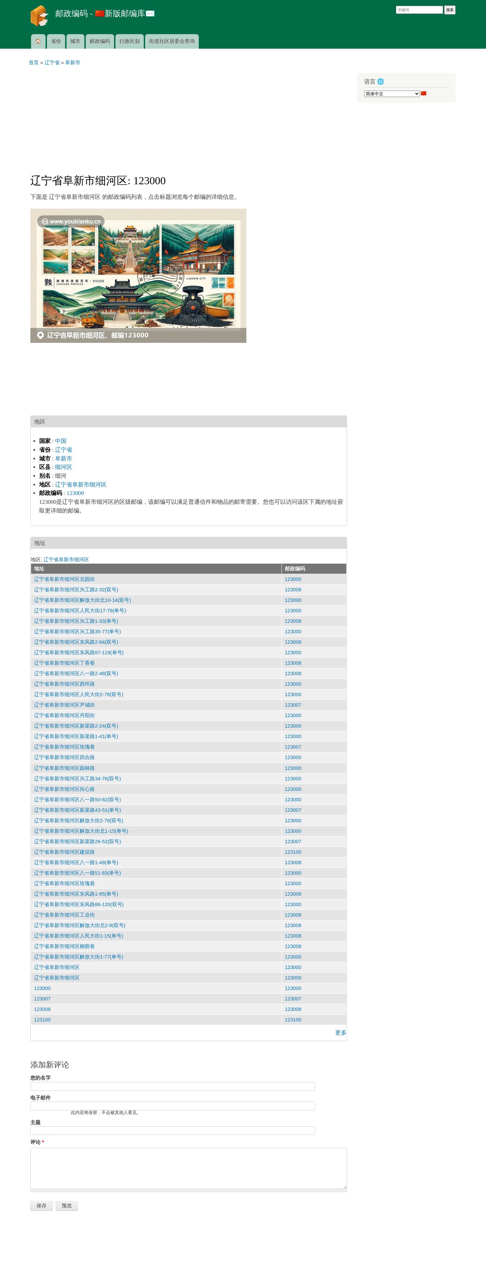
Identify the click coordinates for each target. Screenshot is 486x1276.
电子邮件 (40, 1098)
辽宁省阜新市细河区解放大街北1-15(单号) (81, 831)
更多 (341, 1033)
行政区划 (129, 41)
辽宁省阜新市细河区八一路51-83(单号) (77, 873)
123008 (293, 589)
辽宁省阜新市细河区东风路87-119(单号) (79, 652)
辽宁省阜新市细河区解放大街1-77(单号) (78, 957)
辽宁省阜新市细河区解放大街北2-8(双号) (80, 925)
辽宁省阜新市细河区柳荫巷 (64, 946)
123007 (293, 705)
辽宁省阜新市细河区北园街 (64, 579)
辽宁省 (63, 450)
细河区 (63, 467)
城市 (75, 41)
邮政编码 (100, 41)
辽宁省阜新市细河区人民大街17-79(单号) (80, 610)
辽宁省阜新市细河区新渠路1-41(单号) (76, 736)
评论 (37, 1142)
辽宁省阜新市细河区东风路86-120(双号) (79, 904)
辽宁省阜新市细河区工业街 (64, 915)
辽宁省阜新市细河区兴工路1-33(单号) (76, 621)
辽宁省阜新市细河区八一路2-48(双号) (76, 673)
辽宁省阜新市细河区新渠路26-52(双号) (77, 841)
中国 (60, 441)
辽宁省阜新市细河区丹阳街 (64, 715)
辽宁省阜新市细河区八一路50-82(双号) (77, 799)
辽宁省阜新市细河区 (81, 484)
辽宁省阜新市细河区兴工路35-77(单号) (77, 631)
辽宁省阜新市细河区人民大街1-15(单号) (78, 936)
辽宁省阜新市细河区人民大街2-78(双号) (78, 694)
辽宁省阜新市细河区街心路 (64, 789)
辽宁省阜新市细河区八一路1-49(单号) (76, 862)
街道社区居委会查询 (172, 41)
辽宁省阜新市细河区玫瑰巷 (64, 747)
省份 (56, 41)
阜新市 (63, 458)
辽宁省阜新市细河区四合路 (64, 757)
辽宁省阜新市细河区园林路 (64, 768)
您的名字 (40, 1078)
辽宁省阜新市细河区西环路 (64, 684)
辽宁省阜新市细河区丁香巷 (64, 663)
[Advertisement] (188, 117)
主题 (35, 1122)
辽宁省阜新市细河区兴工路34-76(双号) (77, 778)
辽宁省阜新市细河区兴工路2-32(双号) (76, 589)
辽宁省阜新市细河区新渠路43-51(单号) (77, 810)
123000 (75, 493)
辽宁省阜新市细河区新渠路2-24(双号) (76, 726)
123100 (293, 852)
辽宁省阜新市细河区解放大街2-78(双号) (78, 820)
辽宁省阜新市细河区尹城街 (64, 705)
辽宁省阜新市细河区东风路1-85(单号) (76, 894)
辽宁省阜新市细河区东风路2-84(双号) (76, 642)
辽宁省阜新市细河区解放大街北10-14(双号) (82, 600)
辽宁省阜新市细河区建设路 (64, 852)
